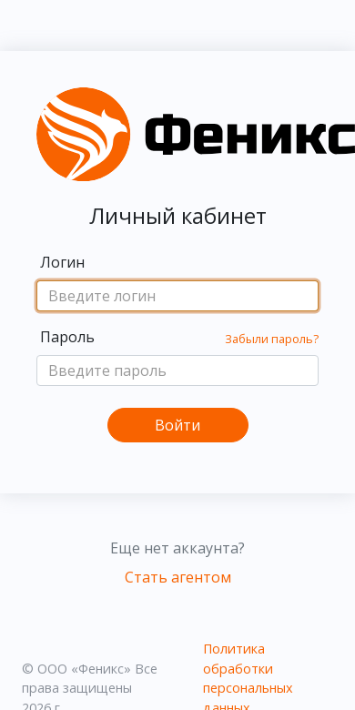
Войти (177, 425)
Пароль (67, 337)
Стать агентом (178, 577)
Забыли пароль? (272, 338)
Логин (62, 262)
